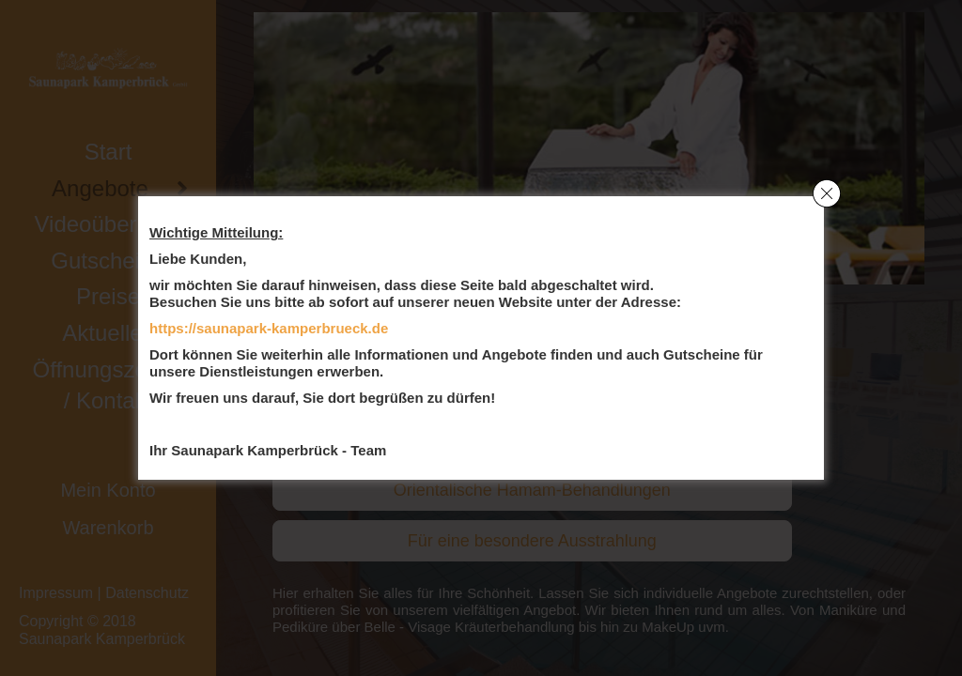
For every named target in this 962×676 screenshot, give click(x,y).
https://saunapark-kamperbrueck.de (268, 328)
